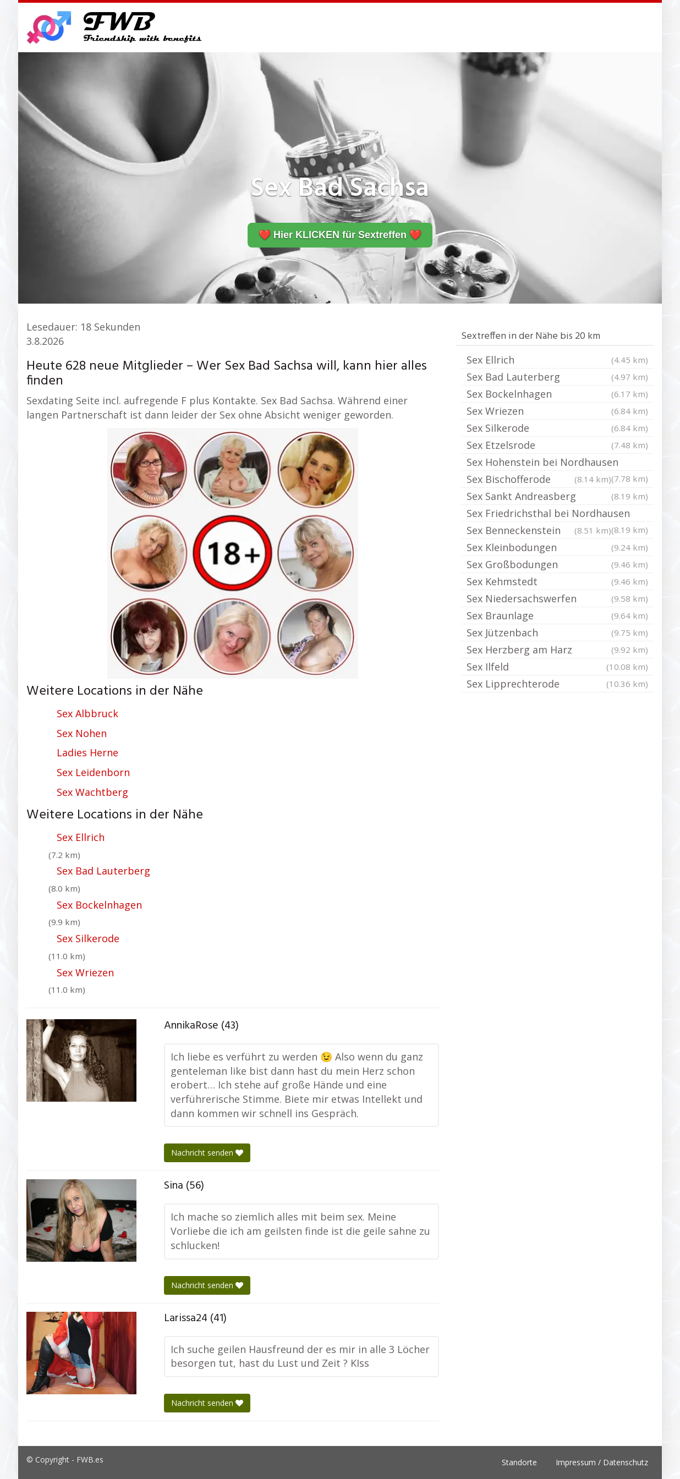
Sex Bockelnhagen (99, 904)
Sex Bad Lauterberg (103, 870)
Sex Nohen (82, 733)
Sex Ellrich (81, 837)
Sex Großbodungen (557, 564)
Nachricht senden (207, 1152)
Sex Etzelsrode (557, 445)
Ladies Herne (87, 752)
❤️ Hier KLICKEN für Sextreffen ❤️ (340, 234)
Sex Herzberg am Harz (557, 649)
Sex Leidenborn (93, 772)
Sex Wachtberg (92, 792)
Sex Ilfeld (557, 666)
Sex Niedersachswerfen (557, 598)
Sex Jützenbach (557, 632)
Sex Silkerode (88, 938)
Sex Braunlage (557, 615)
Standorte (519, 1462)
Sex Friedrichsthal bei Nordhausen (557, 514)
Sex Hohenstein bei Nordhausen (557, 463)
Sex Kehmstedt (557, 581)
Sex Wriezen (85, 972)
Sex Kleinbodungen (557, 547)
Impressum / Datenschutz (602, 1462)
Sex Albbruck (87, 713)
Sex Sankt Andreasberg (557, 496)
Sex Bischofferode (539, 479)
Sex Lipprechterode (557, 683)
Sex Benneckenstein (539, 530)
